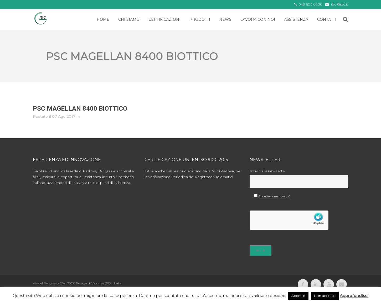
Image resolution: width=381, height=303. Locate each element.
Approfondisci (354, 295)
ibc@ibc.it (339, 4)
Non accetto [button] (325, 296)
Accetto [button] (298, 296)
